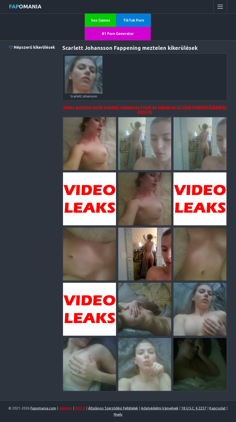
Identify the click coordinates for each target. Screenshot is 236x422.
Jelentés (65, 408)
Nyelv (118, 414)
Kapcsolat (217, 408)
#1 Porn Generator (118, 34)
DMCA (80, 408)
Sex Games (100, 20)
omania (25, 7)
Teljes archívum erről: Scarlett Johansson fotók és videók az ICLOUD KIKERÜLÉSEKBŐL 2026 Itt (145, 109)
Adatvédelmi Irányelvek (159, 408)
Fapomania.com (43, 408)
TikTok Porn (133, 20)
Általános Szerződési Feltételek (113, 408)
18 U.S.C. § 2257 (193, 408)
